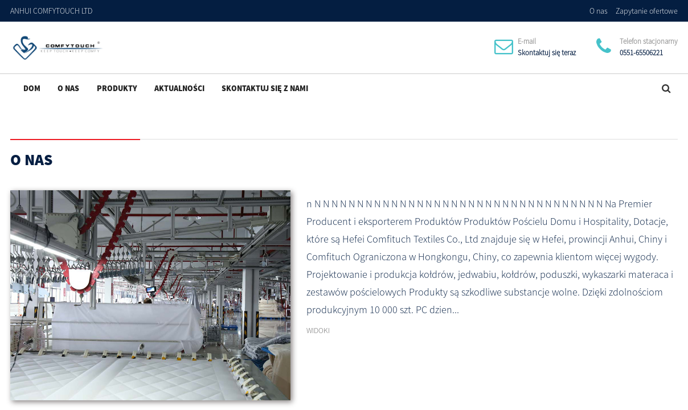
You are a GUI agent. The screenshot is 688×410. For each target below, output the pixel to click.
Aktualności (179, 88)
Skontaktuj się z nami (265, 88)
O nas (598, 11)
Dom (31, 88)
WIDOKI (318, 330)
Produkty (117, 88)
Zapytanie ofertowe (647, 11)
